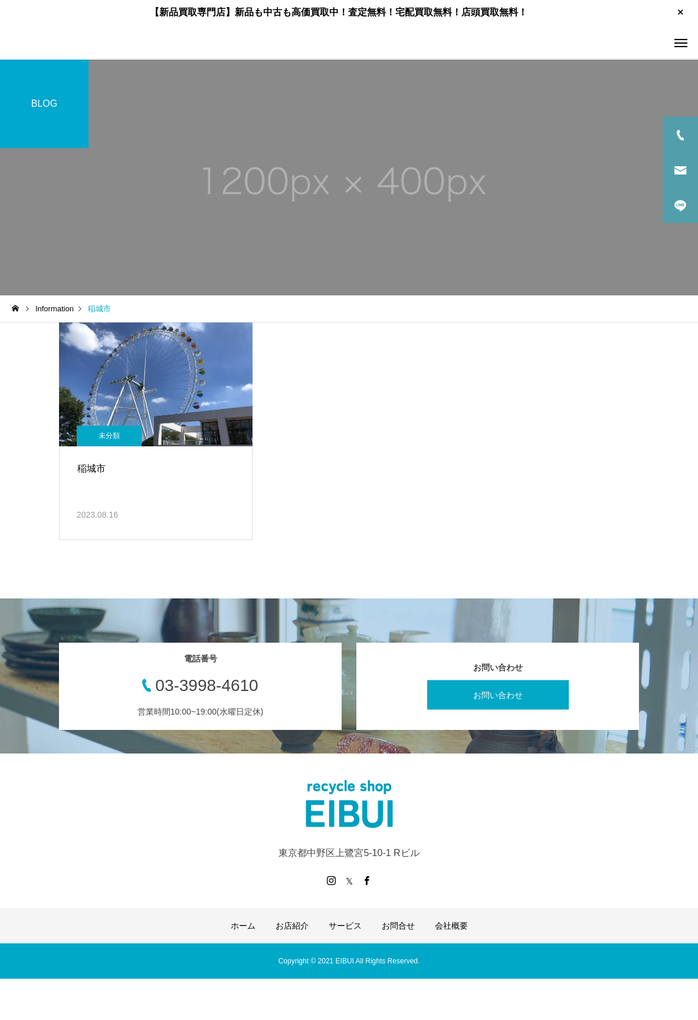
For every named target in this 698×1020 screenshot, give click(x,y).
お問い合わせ (498, 694)
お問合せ (398, 925)
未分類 (109, 436)
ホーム (243, 925)
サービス (345, 925)
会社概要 (451, 925)
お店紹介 (292, 925)
